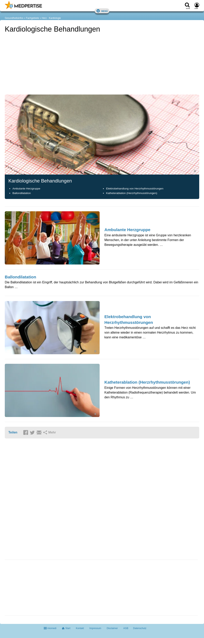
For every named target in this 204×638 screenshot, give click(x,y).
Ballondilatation (21, 193)
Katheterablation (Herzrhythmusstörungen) (131, 193)
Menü (102, 11)
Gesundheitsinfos (14, 18)
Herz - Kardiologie (51, 18)
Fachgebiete (32, 18)
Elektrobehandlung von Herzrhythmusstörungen (134, 188)
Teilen (12, 432)
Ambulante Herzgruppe (26, 188)
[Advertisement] (35, 588)
